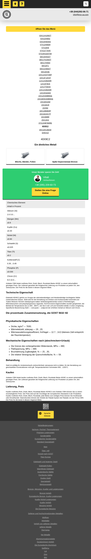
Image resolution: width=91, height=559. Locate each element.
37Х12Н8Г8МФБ (45, 123)
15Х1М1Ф (45, 105)
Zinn (45, 554)
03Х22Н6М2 (45, 39)
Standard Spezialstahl (45, 442)
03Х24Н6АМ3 (45, 42)
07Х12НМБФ (45, 45)
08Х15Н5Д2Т (45, 57)
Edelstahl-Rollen (45, 466)
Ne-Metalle (45, 535)
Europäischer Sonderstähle (45, 439)
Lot (45, 551)
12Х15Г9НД (45, 84)
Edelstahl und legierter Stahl (45, 462)
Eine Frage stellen (22, 1)
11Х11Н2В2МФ (45, 81)
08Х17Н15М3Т (45, 60)
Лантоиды (45, 530)
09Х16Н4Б (45, 72)
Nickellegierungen (45, 425)
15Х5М (45, 108)
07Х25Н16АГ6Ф (45, 54)
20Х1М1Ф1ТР (45, 114)
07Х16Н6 (45, 48)
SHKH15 (45, 133)
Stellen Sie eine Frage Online (45, 191)
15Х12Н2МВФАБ (45, 96)
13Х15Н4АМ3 (45, 93)
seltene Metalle (45, 527)
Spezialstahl (45, 481)
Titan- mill (45, 451)
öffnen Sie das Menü (45, 29)
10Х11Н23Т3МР (45, 75)
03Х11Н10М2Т (45, 36)
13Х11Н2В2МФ (45, 90)
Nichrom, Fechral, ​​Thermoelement (45, 430)
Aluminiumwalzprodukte (45, 539)
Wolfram (45, 517)
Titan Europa (45, 457)
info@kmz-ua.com (80, 15)
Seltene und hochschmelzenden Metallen (45, 513)
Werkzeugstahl (45, 484)
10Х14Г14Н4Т (45, 78)
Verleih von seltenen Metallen (45, 524)
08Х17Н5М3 (45, 63)
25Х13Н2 (45, 120)
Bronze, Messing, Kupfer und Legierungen (45, 489)
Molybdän (45, 521)
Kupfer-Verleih (45, 503)
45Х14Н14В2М (45, 130)
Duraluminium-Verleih (45, 542)
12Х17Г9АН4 (45, 87)
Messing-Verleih (45, 506)
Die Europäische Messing (45, 509)
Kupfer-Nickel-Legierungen (45, 499)
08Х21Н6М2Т (45, 69)
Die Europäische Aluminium (45, 545)
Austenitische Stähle (45, 472)
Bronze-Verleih (45, 493)
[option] (34, 156)
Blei (45, 557)
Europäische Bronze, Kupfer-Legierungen (45, 496)
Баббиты (45, 548)
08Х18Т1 (45, 66)
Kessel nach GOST (45, 454)
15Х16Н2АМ (45, 102)
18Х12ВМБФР (45, 111)
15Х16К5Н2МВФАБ (45, 99)
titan (45, 447)
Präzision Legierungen (45, 433)
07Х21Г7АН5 (45, 51)
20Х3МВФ (45, 117)
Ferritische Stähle (45, 475)
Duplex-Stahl (45, 478)
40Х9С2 (45, 126)
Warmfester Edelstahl (45, 469)
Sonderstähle (45, 436)
